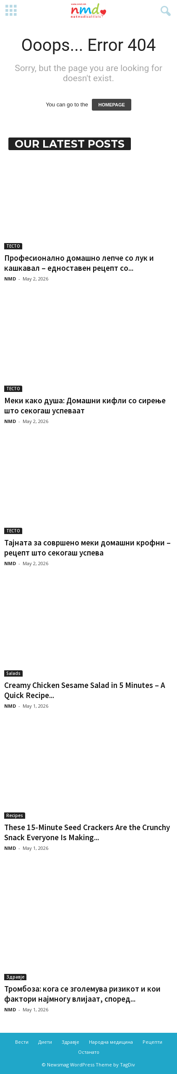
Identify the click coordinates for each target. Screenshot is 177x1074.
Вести (22, 1042)
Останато (88, 1052)
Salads (13, 673)
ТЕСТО (13, 246)
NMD (10, 278)
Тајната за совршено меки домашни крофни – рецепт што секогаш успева (87, 547)
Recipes (14, 815)
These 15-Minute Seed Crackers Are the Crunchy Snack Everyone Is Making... (87, 832)
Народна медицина (111, 1042)
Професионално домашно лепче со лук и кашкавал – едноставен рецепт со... (79, 263)
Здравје (15, 977)
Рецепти (152, 1042)
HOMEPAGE (111, 104)
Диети (45, 1042)
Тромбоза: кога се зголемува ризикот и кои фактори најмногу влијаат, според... (82, 994)
